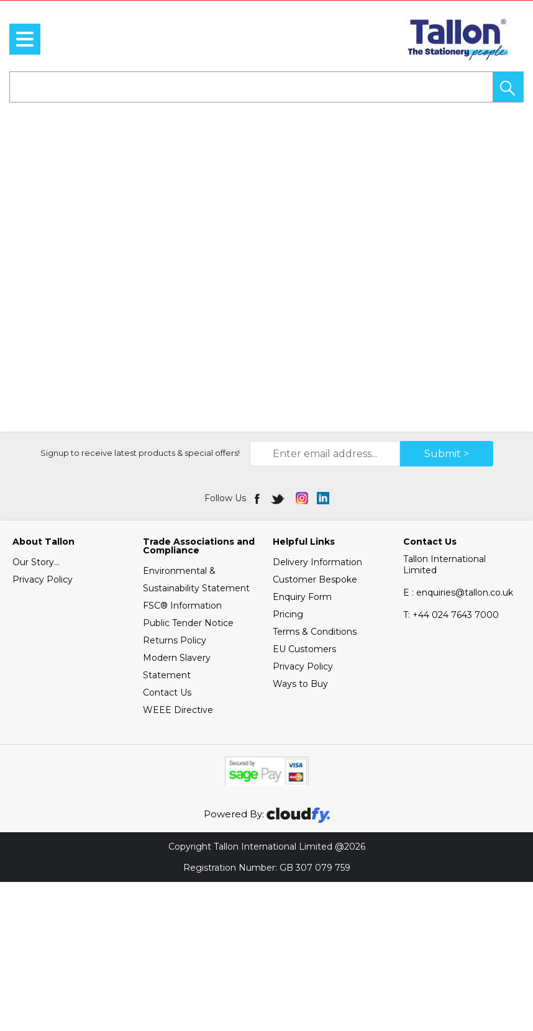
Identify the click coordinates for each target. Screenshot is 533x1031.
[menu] (24, 39)
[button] (508, 86)
